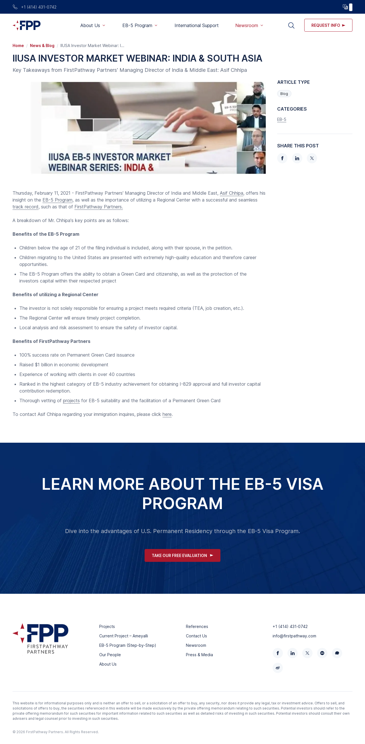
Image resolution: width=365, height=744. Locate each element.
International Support (197, 25)
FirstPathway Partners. (98, 207)
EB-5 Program (57, 200)
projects (71, 400)
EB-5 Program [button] (137, 25)
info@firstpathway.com (294, 635)
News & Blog (42, 45)
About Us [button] (90, 25)
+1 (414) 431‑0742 (290, 626)
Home (18, 45)
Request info (328, 25)
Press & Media (199, 654)
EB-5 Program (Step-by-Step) (127, 645)
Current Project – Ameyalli (123, 635)
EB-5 (281, 119)
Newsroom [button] (246, 25)
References (197, 626)
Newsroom (196, 645)
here (167, 414)
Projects (107, 626)
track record (25, 207)
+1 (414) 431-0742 (34, 7)
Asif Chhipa (231, 193)
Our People (110, 654)
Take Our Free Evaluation (182, 555)
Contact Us (196, 635)
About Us (108, 664)
